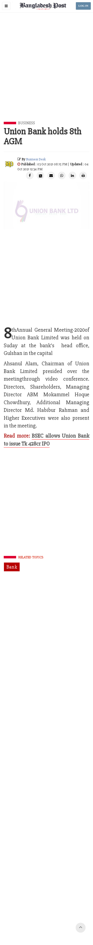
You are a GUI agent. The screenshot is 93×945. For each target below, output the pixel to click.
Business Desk (36, 159)
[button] (6, 6)
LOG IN (83, 5)
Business (26, 123)
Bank (11, 567)
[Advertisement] (46, 72)
